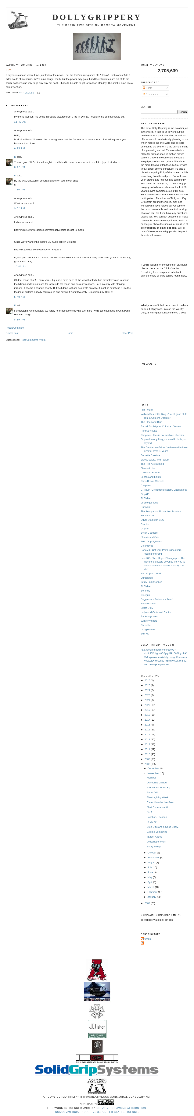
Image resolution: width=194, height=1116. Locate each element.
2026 (148, 680)
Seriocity (145, 590)
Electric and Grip (150, 537)
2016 (148, 724)
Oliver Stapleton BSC (152, 519)
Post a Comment (15, 327)
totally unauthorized (151, 582)
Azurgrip (146, 939)
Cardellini (146, 625)
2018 (148, 714)
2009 (148, 759)
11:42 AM (20, 121)
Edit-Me (145, 633)
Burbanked (147, 577)
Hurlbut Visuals (149, 430)
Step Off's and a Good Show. (162, 826)
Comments (150, 94)
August (152, 862)
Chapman (146, 485)
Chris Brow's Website (152, 481)
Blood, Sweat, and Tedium (155, 459)
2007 (148, 903)
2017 (148, 719)
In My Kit (151, 822)
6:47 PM (19, 167)
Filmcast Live (148, 468)
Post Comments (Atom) (33, 339)
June (151, 872)
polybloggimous (149, 502)
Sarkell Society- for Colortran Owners (161, 426)
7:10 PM (19, 189)
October (152, 852)
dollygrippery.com (156, 841)
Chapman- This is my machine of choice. (163, 435)
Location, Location (157, 817)
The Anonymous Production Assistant (161, 511)
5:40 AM (19, 296)
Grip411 (145, 494)
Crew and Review (150, 472)
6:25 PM (19, 148)
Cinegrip (145, 595)
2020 (148, 705)
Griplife (145, 528)
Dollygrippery (97, 17)
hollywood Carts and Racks (156, 612)
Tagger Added (154, 836)
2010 (148, 754)
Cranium (145, 524)
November (154, 773)
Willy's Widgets (149, 620)
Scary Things (154, 846)
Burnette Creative (150, 455)
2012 (148, 744)
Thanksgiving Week (157, 797)
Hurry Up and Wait (151, 573)
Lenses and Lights (151, 476)
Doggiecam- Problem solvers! (157, 599)
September (154, 857)
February (153, 892)
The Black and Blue (151, 422)
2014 (148, 734)
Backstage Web (149, 616)
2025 (148, 685)
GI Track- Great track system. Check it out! (164, 489)
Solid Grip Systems (151, 541)
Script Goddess (149, 532)
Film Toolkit (147, 409)
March (151, 887)
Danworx (145, 507)
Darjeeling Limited (157, 782)
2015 (148, 729)
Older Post (127, 333)
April (150, 882)
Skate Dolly (147, 607)
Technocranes (148, 603)
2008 (148, 764)
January (152, 896)
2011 (148, 749)
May (150, 877)
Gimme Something (157, 831)
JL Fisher (146, 498)
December (154, 768)
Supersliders (147, 515)
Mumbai (151, 777)
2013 (148, 739)
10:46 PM (20, 266)
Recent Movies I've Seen (160, 802)
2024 (148, 690)
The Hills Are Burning (152, 463)
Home (70, 333)
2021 (148, 700)
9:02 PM (19, 208)
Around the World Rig (158, 787)
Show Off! (152, 792)
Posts (147, 88)
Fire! (149, 812)
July (150, 867)
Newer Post (12, 333)
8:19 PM (19, 319)
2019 (148, 709)
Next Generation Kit (157, 807)
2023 (148, 695)
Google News (148, 629)
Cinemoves (147, 545)
